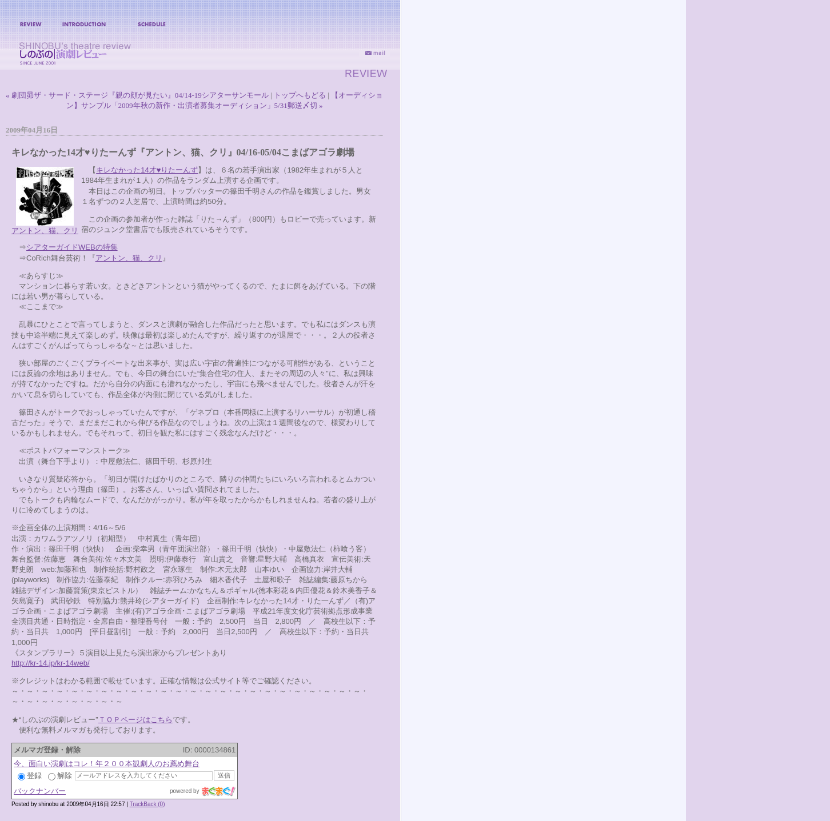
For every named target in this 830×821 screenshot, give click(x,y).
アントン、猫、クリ (44, 230)
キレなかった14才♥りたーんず (147, 170)
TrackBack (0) (147, 804)
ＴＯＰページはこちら (135, 719)
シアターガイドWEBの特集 (72, 247)
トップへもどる (300, 95)
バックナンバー (40, 791)
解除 (60, 775)
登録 (30, 775)
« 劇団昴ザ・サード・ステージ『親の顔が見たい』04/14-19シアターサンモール (137, 95)
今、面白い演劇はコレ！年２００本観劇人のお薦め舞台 (106, 763)
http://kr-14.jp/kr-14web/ (50, 663)
